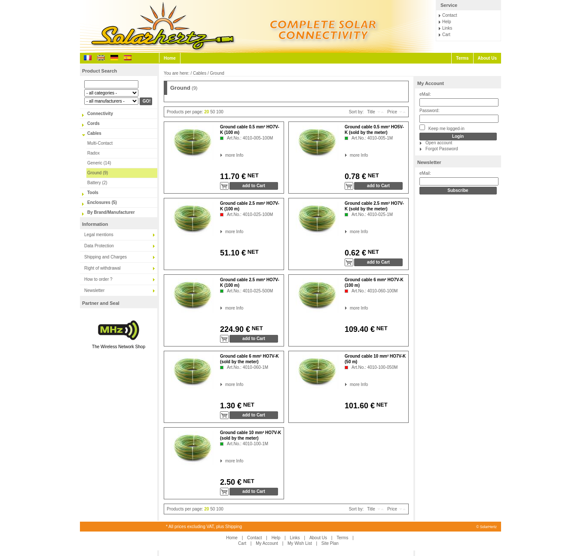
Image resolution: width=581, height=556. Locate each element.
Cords (93, 123)
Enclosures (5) (102, 202)
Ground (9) (97, 172)
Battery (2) (97, 182)
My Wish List (299, 543)
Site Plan (330, 543)
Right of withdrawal (102, 268)
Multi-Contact (100, 143)
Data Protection (99, 245)
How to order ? (98, 279)
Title (371, 111)
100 (219, 111)
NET (252, 175)
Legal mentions (98, 234)
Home (170, 58)
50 (212, 111)
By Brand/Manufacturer (111, 212)
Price (392, 111)
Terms (462, 58)
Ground (217, 73)
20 (206, 111)
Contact (449, 15)
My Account (430, 83)
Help (446, 21)
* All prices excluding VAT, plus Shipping (204, 526)
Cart (446, 34)
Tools (92, 192)
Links (447, 28)
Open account (438, 142)
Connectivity (100, 113)
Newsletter (94, 290)
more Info (225, 155)
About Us (487, 58)
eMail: (425, 94)
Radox (93, 153)
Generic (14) (99, 163)
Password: (429, 110)
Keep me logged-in (442, 128)
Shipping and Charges (105, 257)
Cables (94, 133)
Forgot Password (441, 148)
